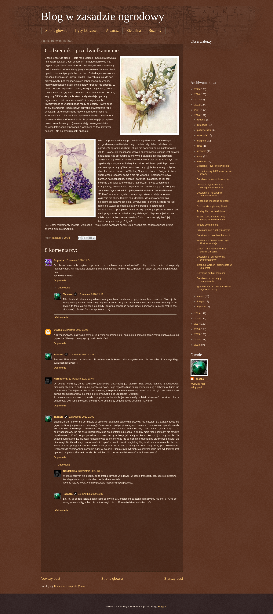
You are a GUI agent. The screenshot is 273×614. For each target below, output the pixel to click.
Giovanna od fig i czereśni (211, 273)
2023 (197, 99)
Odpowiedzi (64, 287)
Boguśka (59, 260)
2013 (197, 344)
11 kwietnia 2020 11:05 (75, 329)
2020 (197, 115)
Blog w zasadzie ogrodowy (102, 16)
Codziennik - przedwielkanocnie (214, 235)
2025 (197, 89)
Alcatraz (112, 30)
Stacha (58, 329)
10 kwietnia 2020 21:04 (77, 260)
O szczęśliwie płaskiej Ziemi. (212, 206)
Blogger (162, 606)
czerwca (202, 151)
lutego (201, 301)
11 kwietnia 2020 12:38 (81, 354)
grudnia (201, 119)
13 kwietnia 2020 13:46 (90, 470)
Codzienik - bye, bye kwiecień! (213, 165)
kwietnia (202, 161)
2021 (197, 110)
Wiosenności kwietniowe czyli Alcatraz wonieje (212, 242)
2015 (197, 334)
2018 (197, 318)
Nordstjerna (60, 378)
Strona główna (56, 30)
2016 (197, 329)
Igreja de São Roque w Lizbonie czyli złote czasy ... (214, 288)
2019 (197, 313)
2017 (197, 323)
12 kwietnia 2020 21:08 (81, 416)
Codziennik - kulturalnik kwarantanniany (209, 194)
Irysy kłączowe (86, 30)
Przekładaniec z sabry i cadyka (213, 230)
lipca (200, 145)
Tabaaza (68, 294)
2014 (197, 339)
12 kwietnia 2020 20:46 (81, 378)
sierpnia (201, 140)
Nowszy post (50, 578)
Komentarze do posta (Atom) (70, 586)
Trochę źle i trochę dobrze (211, 211)
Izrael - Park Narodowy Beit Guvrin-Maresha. (211, 250)
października (204, 130)
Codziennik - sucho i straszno (212, 179)
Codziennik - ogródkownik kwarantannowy (210, 258)
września (202, 135)
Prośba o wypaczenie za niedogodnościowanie (210, 186)
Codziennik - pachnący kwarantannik (209, 280)
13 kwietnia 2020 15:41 (90, 493)
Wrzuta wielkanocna (207, 224)
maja (200, 156)
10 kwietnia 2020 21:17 (90, 294)
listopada (202, 124)
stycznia (202, 306)
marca (201, 296)
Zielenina (133, 30)
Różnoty (155, 30)
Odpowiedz (60, 280)
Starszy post (173, 578)
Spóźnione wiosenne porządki (213, 200)
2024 (197, 94)
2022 (197, 104)
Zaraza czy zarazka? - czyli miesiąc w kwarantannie (211, 218)
